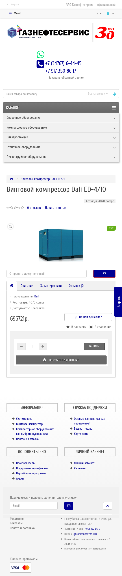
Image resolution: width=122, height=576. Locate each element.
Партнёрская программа (31, 473)
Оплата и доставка (27, 439)
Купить (94, 346)
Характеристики (51, 286)
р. (99, 13)
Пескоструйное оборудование (26, 157)
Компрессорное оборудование (27, 127)
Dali (36, 296)
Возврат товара (83, 429)
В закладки (76, 327)
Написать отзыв (55, 208)
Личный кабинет (84, 463)
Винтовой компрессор (29, 424)
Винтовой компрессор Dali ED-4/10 (43, 179)
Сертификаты (24, 419)
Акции (20, 478)
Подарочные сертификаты (32, 468)
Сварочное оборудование (24, 118)
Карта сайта (81, 434)
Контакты (16, 523)
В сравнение (100, 327)
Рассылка (79, 468)
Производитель (25, 463)
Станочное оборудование (23, 147)
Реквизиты (17, 518)
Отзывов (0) (77, 286)
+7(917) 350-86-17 (91, 529)
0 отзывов (34, 208)
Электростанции (17, 137)
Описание (27, 286)
